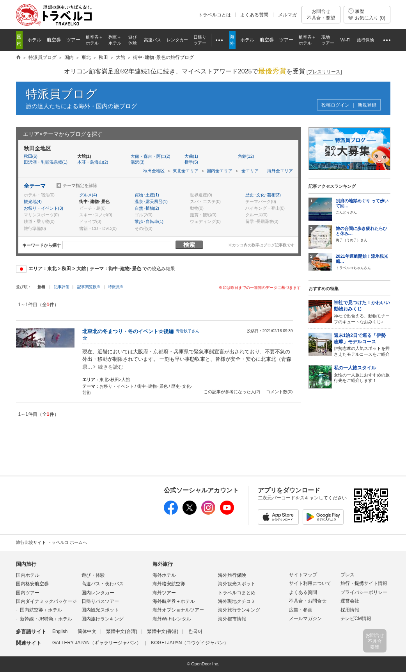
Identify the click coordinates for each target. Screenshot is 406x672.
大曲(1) (191, 156)
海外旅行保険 (232, 575)
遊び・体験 (93, 575)
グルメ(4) (88, 195)
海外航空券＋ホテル (173, 601)
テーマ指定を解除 (80, 185)
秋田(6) (30, 156)
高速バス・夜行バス (103, 583)
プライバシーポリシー (363, 592)
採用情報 (349, 610)
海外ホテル (164, 575)
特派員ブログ (61, 93)
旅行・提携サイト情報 (363, 583)
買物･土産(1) (147, 195)
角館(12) (246, 156)
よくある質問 (254, 14)
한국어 (195, 631)
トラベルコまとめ (236, 592)
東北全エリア (186, 170)
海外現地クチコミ (236, 601)
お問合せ (321, 15)
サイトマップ (303, 575)
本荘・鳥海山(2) (92, 162)
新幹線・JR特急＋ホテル (46, 619)
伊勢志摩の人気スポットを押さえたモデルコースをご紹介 (362, 344)
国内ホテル (27, 575)
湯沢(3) (137, 162)
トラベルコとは (214, 14)
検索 (189, 244)
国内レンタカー (98, 592)
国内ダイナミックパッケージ (46, 601)
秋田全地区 (154, 170)
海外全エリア (280, 170)
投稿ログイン (335, 105)
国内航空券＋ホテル (41, 610)
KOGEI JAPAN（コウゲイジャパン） (190, 642)
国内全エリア (219, 170)
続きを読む (110, 367)
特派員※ (116, 287)
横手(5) (191, 162)
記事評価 (61, 287)
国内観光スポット (100, 610)
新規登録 (367, 105)
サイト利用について (310, 583)
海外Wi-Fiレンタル (171, 619)
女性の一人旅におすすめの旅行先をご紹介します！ (362, 374)
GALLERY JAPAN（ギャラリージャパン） (96, 642)
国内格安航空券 (32, 583)
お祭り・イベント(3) (43, 208)
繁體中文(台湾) (121, 631)
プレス (347, 575)
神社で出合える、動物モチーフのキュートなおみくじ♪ (362, 311)
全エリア (250, 170)
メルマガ (287, 14)
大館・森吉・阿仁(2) (150, 156)
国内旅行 (26, 564)
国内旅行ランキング (103, 619)
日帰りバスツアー (100, 601)
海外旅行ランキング (239, 610)
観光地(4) (33, 201)
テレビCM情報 (355, 618)
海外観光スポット (236, 583)
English (59, 631)
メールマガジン (305, 618)
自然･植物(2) (147, 208)
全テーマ (35, 186)
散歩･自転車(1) (149, 221)
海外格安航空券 (168, 583)
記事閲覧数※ (89, 287)
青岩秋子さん (187, 331)
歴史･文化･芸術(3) (263, 195)
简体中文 (87, 631)
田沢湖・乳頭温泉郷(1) (45, 162)
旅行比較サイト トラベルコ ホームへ (51, 542)
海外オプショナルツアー (178, 610)
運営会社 (349, 601)
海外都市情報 (232, 619)
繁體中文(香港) (162, 631)
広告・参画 (300, 610)
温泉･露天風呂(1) (151, 201)
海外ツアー (164, 592)
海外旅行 (162, 564)
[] (324, 72)
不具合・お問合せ (307, 601)
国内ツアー (27, 592)
